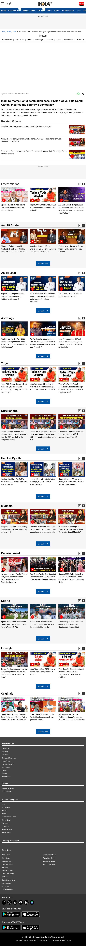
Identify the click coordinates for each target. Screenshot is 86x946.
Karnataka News (7, 889)
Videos (26, 11)
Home (3, 11)
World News (6, 807)
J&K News (5, 886)
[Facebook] (4, 902)
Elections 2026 (14, 11)
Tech (78, 11)
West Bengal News (49, 864)
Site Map (18, 940)
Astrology (39, 40)
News (3, 32)
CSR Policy (55, 940)
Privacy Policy (43, 940)
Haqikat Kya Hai (11, 458)
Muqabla (6, 505)
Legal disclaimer (30, 940)
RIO (63, 940)
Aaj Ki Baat (8, 272)
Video (9, 32)
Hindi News (6, 767)
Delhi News (6, 858)
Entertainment (68, 11)
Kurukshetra (9, 410)
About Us (5, 752)
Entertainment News (9, 817)
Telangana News (49, 861)
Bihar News (6, 855)
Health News (6, 832)
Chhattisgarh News (8, 880)
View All (43, 263)
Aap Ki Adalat (10, 225)
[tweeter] (9, 902)
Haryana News (7, 861)
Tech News (5, 823)
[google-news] (32, 902)
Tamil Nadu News (8, 874)
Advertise (5, 755)
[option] (14, 199)
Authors (4, 774)
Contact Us (5, 748)
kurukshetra (68, 40)
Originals (49, 40)
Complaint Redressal (9, 758)
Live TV (4, 770)
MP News (5, 867)
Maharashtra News (49, 855)
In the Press (6, 761)
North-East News (8, 870)
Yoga (59, 40)
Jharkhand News (7, 864)
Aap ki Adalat (7, 40)
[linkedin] (26, 902)
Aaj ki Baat (19, 40)
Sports (57, 11)
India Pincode (6, 791)
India (33, 11)
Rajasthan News (48, 858)
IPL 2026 (41, 11)
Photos (4, 810)
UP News (5, 877)
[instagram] (15, 902)
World (49, 11)
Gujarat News (6, 883)
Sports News (6, 820)
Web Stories (6, 777)
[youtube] (20, 902)
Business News (7, 829)
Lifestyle (6, 648)
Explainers (5, 826)
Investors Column (8, 764)
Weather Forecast (8, 788)
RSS (69, 940)
